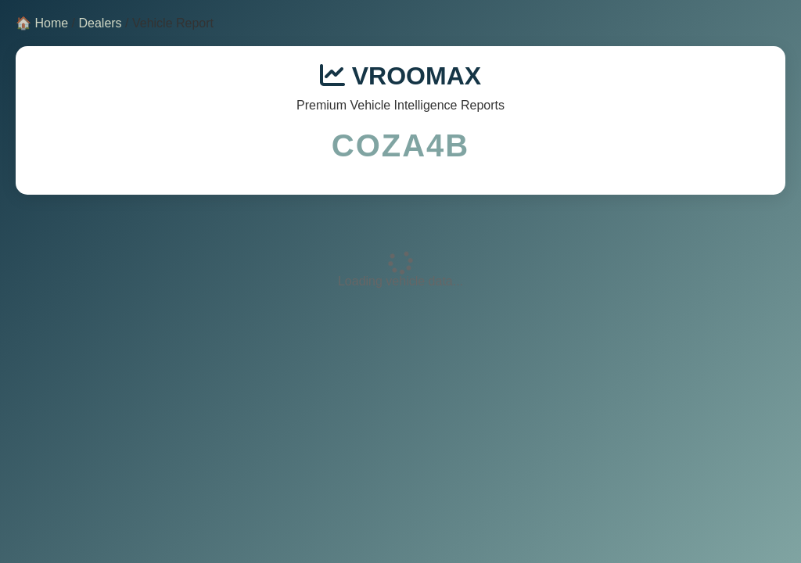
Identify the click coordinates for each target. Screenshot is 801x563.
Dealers (99, 23)
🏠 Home (42, 23)
